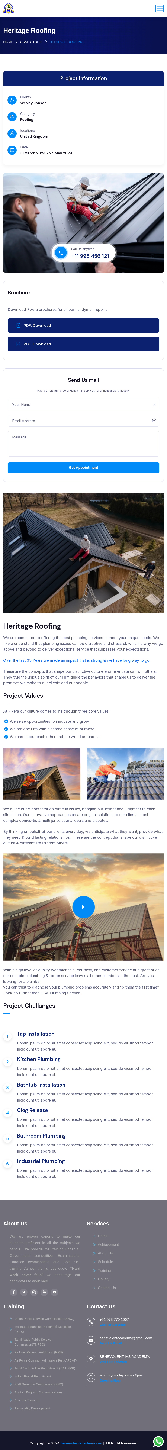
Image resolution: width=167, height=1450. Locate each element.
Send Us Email (111, 1343)
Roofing (26, 119)
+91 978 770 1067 (114, 1320)
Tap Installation (35, 1034)
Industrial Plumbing (41, 1161)
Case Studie (31, 42)
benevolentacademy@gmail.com (126, 1338)
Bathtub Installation (41, 1085)
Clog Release (32, 1110)
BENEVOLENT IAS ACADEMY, (125, 1357)
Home (8, 42)
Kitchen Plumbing (39, 1059)
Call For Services (113, 1325)
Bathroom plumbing (41, 1135)
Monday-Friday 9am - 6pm (121, 1375)
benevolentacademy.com (81, 1443)
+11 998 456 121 (90, 256)
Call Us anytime (82, 249)
